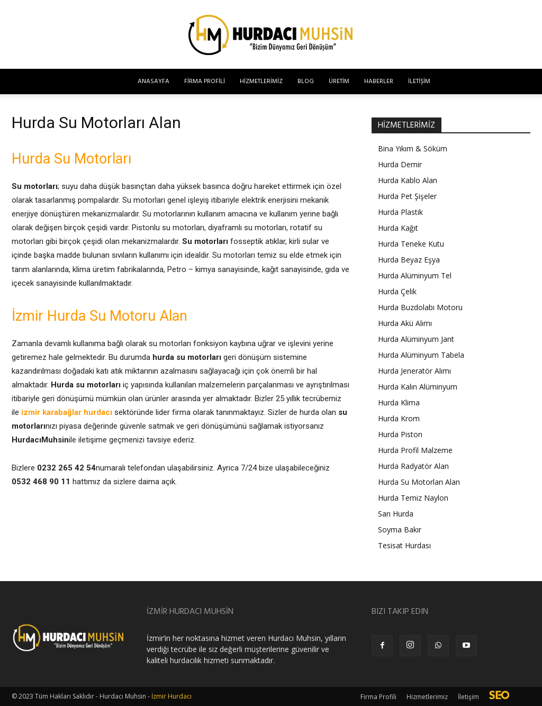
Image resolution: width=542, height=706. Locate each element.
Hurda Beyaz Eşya (409, 260)
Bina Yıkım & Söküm (412, 148)
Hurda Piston (400, 434)
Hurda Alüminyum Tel (414, 275)
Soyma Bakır (399, 529)
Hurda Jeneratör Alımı (414, 371)
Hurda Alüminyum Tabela (421, 355)
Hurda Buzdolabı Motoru (420, 307)
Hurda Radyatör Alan (413, 466)
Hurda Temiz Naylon (413, 498)
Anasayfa (153, 81)
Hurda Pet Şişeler (407, 196)
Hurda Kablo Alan (407, 180)
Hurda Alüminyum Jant (416, 339)
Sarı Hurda (395, 514)
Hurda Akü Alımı (405, 323)
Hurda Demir (400, 164)
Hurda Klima (399, 402)
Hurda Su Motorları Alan (419, 482)
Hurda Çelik (397, 291)
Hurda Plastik (400, 212)
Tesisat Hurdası (404, 545)
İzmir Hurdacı (171, 696)
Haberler (378, 81)
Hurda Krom (399, 418)
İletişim (419, 81)
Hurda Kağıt (398, 228)
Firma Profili (204, 81)
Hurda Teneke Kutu (411, 244)
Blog (305, 81)
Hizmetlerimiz (261, 81)
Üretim (339, 81)
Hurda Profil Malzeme (415, 450)
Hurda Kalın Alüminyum (417, 387)
